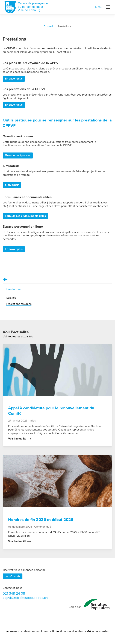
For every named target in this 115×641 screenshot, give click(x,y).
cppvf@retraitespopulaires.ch (25, 598)
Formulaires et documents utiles (25, 216)
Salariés (11, 298)
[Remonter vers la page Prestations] (5, 279)
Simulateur (12, 185)
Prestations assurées (18, 304)
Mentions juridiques (35, 631)
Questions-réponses (18, 155)
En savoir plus (14, 78)
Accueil (48, 26)
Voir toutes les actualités (18, 336)
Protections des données (67, 631)
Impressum (12, 631)
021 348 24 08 (14, 593)
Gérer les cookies (98, 631)
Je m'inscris (12, 576)
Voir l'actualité (19, 439)
